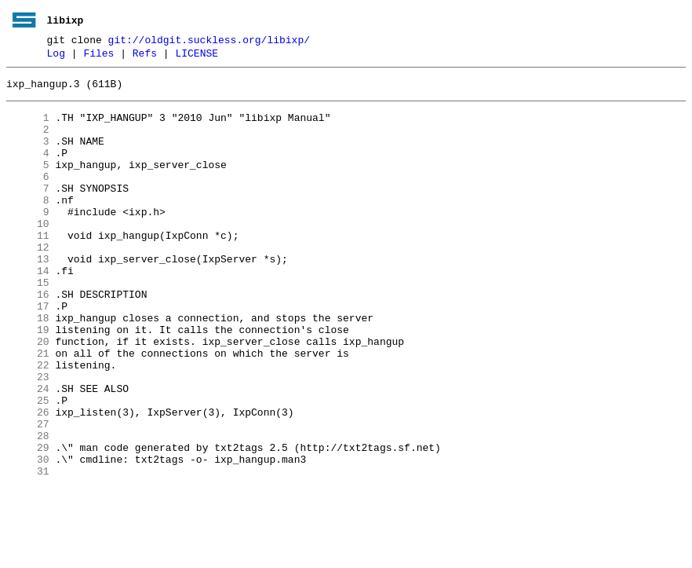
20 (27, 395)
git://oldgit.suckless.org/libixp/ (209, 42)
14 (27, 310)
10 (27, 254)
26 (27, 480)
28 (27, 508)
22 (27, 423)
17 (27, 353)
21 (27, 409)
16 (27, 339)
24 (27, 452)
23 (27, 438)
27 (27, 494)
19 (27, 381)
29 (27, 522)
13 (27, 296)
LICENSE (196, 57)
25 (27, 466)
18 (27, 367)
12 (27, 282)
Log (56, 57)
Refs (145, 57)
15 (27, 324)
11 (27, 268)
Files (98, 57)
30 (27, 537)
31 (27, 551)
